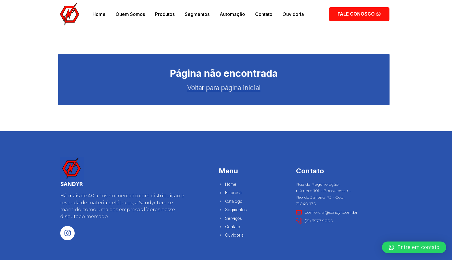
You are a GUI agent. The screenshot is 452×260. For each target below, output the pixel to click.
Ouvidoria (293, 14)
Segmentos (197, 14)
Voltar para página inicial (142, 88)
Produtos (165, 14)
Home (99, 14)
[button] (414, 247)
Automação (232, 14)
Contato (263, 14)
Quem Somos (130, 14)
